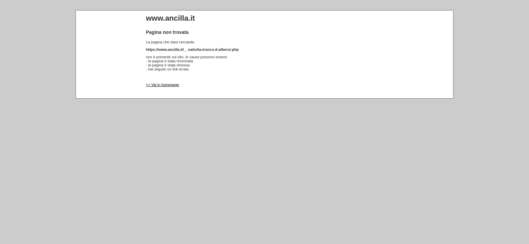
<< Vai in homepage (162, 85)
